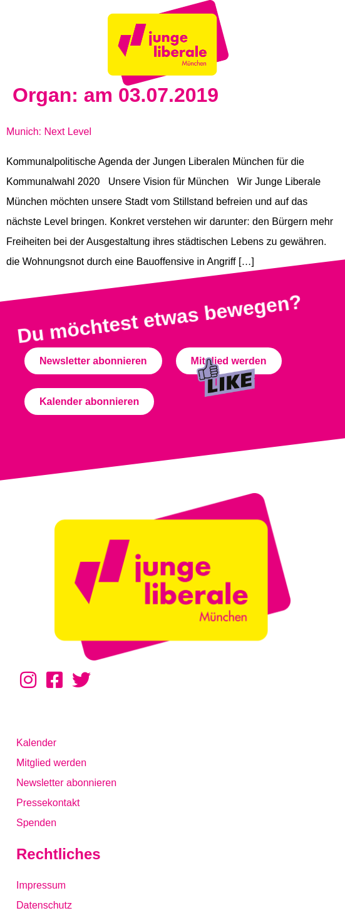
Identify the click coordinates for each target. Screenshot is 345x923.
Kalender (36, 742)
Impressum (41, 885)
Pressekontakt (48, 802)
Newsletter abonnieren (66, 782)
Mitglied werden (51, 762)
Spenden (36, 822)
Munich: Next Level (48, 131)
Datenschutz (44, 905)
